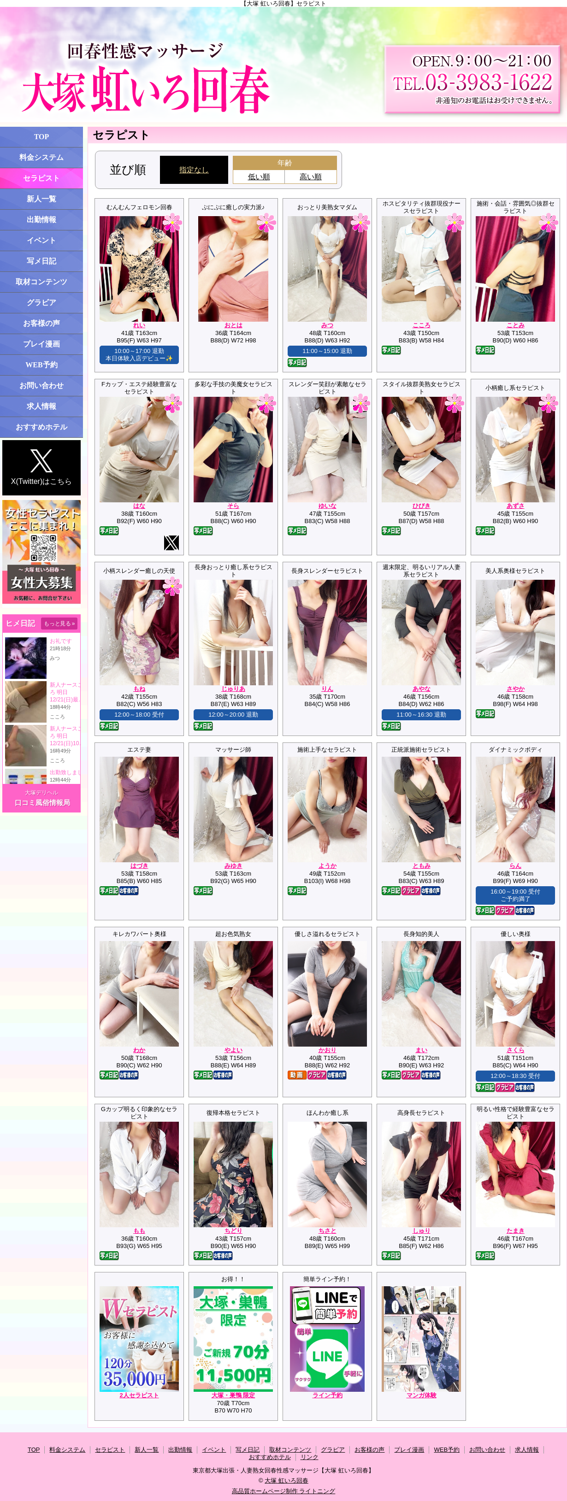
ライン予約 (328, 1395)
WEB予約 (41, 365)
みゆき (233, 865)
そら (233, 505)
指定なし (194, 170)
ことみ (516, 325)
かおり (328, 1050)
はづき (139, 865)
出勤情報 (41, 220)
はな (139, 505)
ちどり (233, 1230)
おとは (233, 325)
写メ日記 (41, 261)
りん (327, 688)
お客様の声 (41, 323)
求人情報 (41, 406)
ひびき (422, 505)
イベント (41, 240)
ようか (328, 865)
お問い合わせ (41, 385)
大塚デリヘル (41, 792)
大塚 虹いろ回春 (286, 1480)
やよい (233, 1050)
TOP (41, 137)
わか (139, 1050)
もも (139, 1230)
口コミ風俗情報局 (42, 802)
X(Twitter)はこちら (41, 467)
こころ (422, 325)
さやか (516, 688)
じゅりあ (233, 688)
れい (139, 325)
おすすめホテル (41, 427)
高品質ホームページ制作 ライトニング (284, 1491)
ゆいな (328, 505)
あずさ (516, 505)
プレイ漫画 (41, 344)
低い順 (259, 177)
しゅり (422, 1230)
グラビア (41, 302)
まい (421, 1050)
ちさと (328, 1230)
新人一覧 (41, 199)
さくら (516, 1050)
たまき (516, 1230)
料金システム (41, 157)
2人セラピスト (139, 1395)
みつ (327, 325)
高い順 (311, 177)
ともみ (422, 865)
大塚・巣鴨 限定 (233, 1395)
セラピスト (41, 178)
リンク (310, 1457)
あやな (422, 688)
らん (515, 865)
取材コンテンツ (41, 282)
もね (139, 688)
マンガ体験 (422, 1395)
